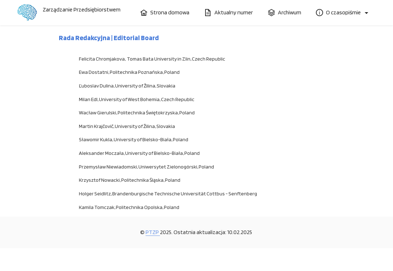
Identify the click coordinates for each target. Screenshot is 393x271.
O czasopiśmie (339, 12)
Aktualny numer (228, 12)
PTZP (153, 232)
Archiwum (284, 12)
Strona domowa (164, 12)
